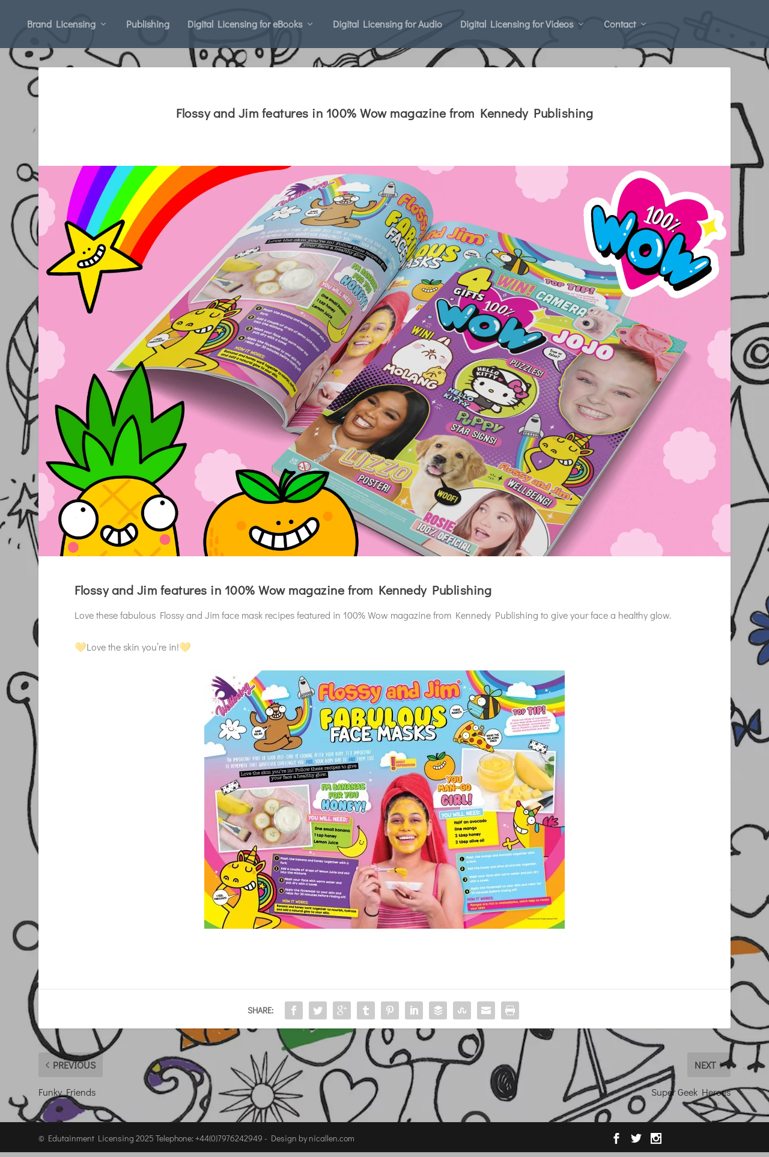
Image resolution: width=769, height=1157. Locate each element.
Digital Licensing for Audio (387, 23)
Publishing (147, 23)
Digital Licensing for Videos (516, 23)
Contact (620, 23)
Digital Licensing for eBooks (244, 23)
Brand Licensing (61, 23)
